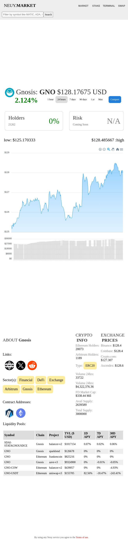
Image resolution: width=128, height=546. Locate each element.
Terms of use (82, 537)
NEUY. (20, 5)
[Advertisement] (64, 51)
